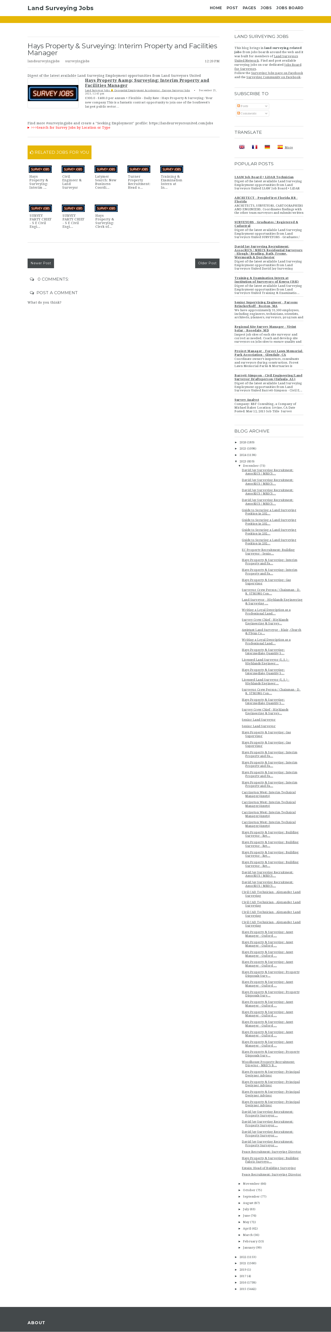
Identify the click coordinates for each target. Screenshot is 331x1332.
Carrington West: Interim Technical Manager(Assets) (269, 794)
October (249, 1190)
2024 (243, 455)
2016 (243, 1282)
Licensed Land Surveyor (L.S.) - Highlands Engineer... (265, 661)
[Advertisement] (127, 435)
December (251, 465)
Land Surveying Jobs (61, 8)
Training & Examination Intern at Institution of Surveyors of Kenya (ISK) (266, 279)
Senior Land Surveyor (259, 719)
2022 (243, 1257)
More (289, 147)
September (252, 1196)
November (252, 1183)
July (246, 1209)
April (247, 1228)
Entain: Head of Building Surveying (269, 1168)
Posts (242, 106)
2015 (243, 1289)
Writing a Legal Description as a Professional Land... (266, 611)
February (250, 1241)
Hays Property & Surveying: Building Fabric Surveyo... (270, 1160)
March (248, 1235)
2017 (243, 1276)
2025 (243, 448)
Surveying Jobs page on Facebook (277, 73)
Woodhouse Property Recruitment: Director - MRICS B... (268, 1063)
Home (216, 8)
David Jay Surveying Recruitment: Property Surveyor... (267, 1113)
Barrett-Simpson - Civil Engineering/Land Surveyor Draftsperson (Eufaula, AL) (268, 377)
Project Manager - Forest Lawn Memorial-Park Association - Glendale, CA (268, 352)
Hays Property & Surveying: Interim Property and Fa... (269, 561)
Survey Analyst (246, 399)
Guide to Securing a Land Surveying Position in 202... (269, 511)
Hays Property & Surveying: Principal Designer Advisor (271, 1073)
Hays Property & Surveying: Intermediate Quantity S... (263, 651)
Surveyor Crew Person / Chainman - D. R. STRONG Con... (271, 591)
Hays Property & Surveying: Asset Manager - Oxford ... (267, 933)
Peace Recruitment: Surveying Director (271, 1151)
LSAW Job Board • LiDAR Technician (264, 177)
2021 (243, 1263)
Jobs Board (289, 8)
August (248, 1203)
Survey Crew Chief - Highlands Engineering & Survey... (265, 621)
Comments (247, 113)
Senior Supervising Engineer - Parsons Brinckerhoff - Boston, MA (266, 304)
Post (232, 8)
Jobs (266, 8)
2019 (243, 1269)
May (246, 1222)
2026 (243, 442)
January (249, 1247)
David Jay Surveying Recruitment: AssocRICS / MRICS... (267, 471)
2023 (243, 461)
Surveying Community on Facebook (273, 77)
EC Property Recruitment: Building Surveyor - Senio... (268, 551)
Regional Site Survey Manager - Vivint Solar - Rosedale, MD (265, 328)
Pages (249, 8)
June (247, 1215)
